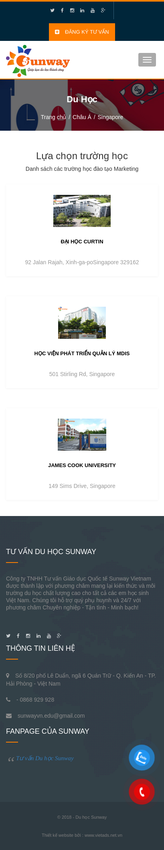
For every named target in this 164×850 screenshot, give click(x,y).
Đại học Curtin (82, 242)
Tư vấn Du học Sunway (45, 758)
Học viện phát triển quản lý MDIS (82, 353)
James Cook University (82, 465)
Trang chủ (54, 117)
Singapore (110, 117)
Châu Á (82, 117)
